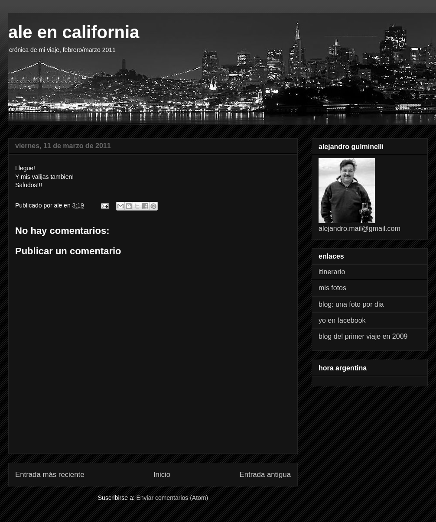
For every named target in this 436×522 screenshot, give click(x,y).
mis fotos (332, 288)
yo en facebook (342, 320)
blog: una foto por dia (351, 304)
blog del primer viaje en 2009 (363, 336)
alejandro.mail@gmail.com (359, 228)
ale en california (73, 32)
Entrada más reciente (50, 474)
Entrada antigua (265, 474)
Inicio (161, 474)
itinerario (332, 272)
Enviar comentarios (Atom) (172, 497)
